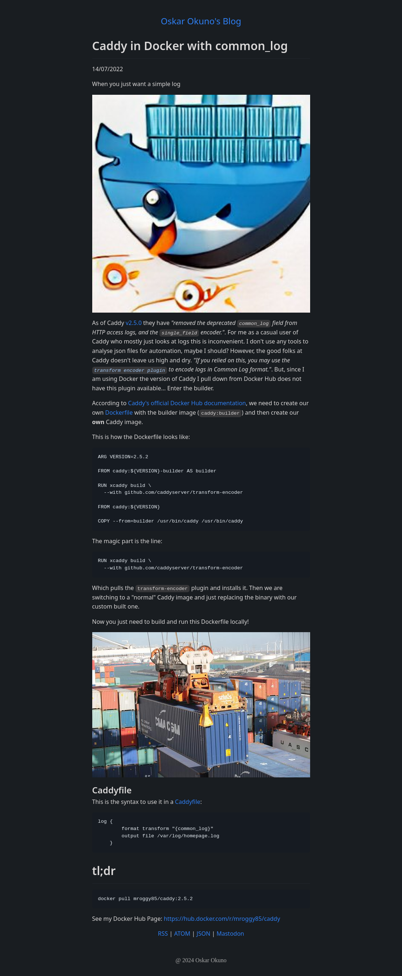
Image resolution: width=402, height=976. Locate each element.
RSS (163, 933)
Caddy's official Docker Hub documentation (187, 403)
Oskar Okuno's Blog (201, 21)
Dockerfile (119, 412)
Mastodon (230, 933)
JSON (203, 933)
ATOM (182, 933)
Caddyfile (187, 801)
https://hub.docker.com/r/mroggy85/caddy (222, 918)
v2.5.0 (134, 323)
